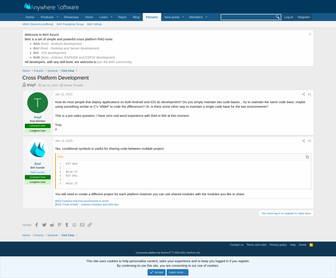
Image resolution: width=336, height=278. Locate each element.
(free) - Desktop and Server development (66, 48)
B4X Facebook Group (70, 24)
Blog (136, 17)
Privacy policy (278, 244)
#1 (309, 94)
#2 (309, 141)
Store (89, 17)
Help (293, 244)
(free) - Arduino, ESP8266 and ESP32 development (74, 57)
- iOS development (50, 53)
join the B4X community (114, 62)
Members (196, 17)
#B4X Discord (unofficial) (38, 24)
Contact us (236, 244)
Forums (152, 17)
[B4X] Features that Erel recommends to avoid (81, 201)
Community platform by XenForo (168, 252)
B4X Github (94, 24)
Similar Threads (73, 85)
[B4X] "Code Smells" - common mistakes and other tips (87, 204)
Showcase (71, 17)
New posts (172, 17)
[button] (49, 17)
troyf (31, 85)
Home (30, 17)
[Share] (303, 94)
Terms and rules (256, 244)
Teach (122, 17)
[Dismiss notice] (309, 34)
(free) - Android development (58, 44)
